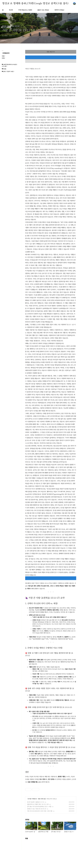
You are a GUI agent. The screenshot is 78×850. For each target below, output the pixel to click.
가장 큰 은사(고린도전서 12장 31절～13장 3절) (39, 811)
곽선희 (11, 10)
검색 (70, 3)
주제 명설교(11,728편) (25, 10)
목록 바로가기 (51, 52)
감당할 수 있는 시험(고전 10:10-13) (36, 809)
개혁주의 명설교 (59, 10)
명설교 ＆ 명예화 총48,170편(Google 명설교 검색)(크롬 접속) (35, 3)
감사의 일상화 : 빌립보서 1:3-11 (35, 802)
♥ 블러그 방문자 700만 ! (8, 71)
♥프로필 (4, 69)
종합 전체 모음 (42, 799)
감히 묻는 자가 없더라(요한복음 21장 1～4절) (39, 806)
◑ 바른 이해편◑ (32, 799)
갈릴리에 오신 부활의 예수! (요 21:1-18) (38, 804)
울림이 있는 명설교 (43, 10)
